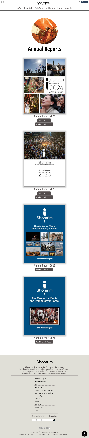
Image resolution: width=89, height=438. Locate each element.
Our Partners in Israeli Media (44, 390)
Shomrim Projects (40, 379)
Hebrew (37, 399)
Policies (37, 402)
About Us (38, 384)
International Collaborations (44, 393)
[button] (3, 2)
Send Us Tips (39, 396)
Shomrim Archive (40, 382)
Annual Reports (40, 404)
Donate (37, 410)
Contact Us (38, 387)
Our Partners (39, 407)
